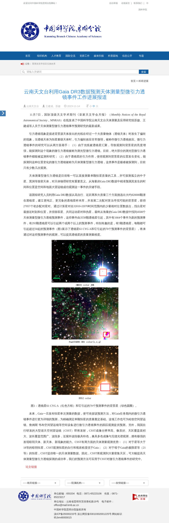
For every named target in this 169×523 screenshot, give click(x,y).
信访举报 (113, 3)
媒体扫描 (99, 55)
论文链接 (31, 466)
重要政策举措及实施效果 (44, 63)
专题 (141, 55)
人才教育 (56, 55)
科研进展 (143, 81)
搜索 (143, 71)
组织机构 (42, 55)
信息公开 (127, 55)
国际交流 (70, 55)
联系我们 (138, 3)
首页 (27, 55)
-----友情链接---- (128, 482)
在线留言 (125, 3)
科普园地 (113, 55)
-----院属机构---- (83, 482)
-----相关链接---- (39, 482)
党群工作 (85, 55)
